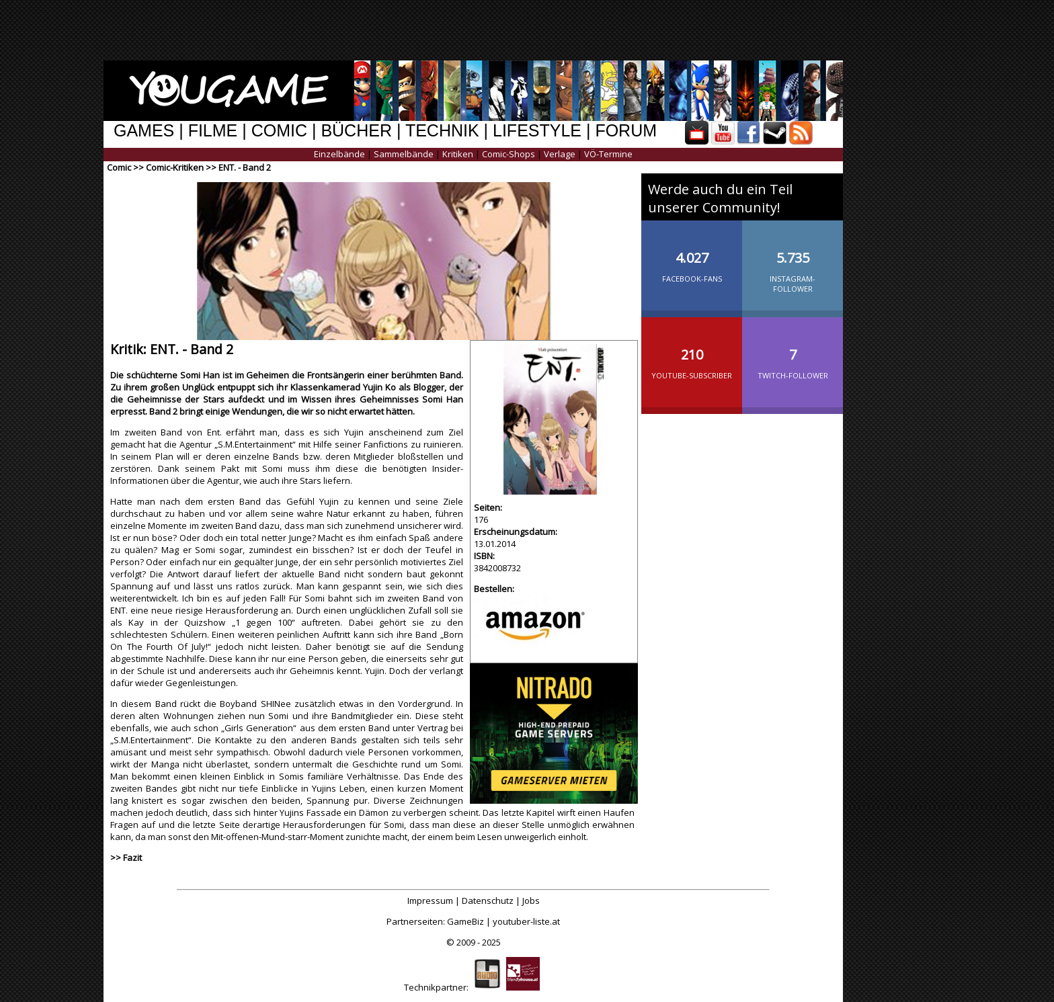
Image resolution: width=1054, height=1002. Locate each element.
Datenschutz (488, 900)
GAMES (144, 130)
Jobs (531, 900)
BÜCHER (356, 130)
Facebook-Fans (691, 256)
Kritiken (457, 154)
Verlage (559, 154)
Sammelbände (404, 154)
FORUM (626, 130)
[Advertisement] (517, 30)
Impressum (430, 900)
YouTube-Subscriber (691, 352)
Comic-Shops (508, 154)
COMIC (279, 130)
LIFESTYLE (537, 130)
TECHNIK (442, 130)
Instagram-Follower (792, 261)
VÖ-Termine (608, 154)
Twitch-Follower (792, 352)
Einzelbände (339, 154)
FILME (213, 130)
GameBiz (465, 921)
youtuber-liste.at (526, 921)
